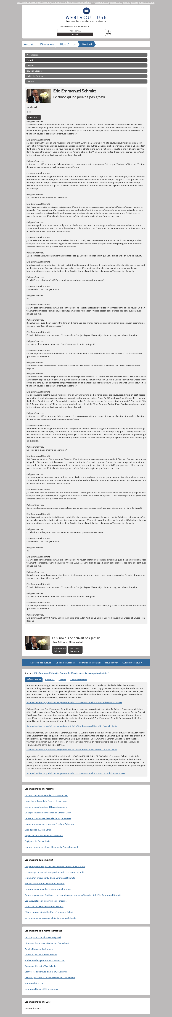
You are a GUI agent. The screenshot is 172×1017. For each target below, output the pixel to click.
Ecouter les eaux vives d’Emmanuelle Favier (46, 971)
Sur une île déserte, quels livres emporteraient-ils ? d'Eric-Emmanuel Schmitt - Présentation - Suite (74, 702)
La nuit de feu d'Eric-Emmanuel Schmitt (44, 906)
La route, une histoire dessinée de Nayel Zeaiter (48, 818)
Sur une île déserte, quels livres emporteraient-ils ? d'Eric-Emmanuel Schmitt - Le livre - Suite (72, 749)
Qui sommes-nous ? (132, 662)
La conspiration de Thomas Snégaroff (43, 937)
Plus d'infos (68, 44)
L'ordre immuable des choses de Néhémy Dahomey (49, 824)
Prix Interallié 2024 (34, 983)
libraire (30, 81)
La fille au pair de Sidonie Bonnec (41, 954)
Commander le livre (60, 650)
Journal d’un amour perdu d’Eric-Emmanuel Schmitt (50, 877)
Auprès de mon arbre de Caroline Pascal (44, 835)
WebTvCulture (102, 2)
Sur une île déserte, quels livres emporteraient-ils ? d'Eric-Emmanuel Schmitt (54, 2)
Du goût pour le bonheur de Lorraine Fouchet (46, 795)
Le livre (134, 2)
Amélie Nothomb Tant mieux (39, 949)
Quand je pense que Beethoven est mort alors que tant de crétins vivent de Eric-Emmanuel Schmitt (73, 895)
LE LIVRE (62, 679)
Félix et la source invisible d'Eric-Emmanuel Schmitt (49, 912)
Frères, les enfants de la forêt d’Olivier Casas (46, 801)
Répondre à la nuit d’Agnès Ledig (41, 966)
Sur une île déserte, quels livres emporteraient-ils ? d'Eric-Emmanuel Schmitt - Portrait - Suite (72, 726)
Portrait (126, 2)
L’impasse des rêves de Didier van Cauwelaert (47, 943)
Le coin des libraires (65, 662)
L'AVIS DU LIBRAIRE (78, 679)
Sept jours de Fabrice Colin (37, 841)
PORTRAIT (50, 679)
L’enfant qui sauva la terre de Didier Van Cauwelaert (50, 977)
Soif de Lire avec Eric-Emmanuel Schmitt (45, 883)
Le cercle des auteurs (40, 662)
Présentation (116, 2)
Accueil (28, 44)
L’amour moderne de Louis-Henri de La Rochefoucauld (51, 847)
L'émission (47, 44)
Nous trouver (111, 662)
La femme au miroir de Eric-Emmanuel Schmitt (48, 889)
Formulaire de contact (89, 662)
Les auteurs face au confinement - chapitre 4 (46, 900)
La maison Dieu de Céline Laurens (41, 989)
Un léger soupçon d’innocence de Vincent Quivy (48, 812)
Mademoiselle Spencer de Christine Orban (45, 960)
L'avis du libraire (146, 2)
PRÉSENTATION (34, 679)
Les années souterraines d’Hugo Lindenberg (46, 807)
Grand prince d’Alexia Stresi (38, 829)
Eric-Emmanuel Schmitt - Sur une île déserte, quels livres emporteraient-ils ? (71, 673)
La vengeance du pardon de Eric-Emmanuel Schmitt (50, 918)
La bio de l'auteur (35, 76)
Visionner (32, 117)
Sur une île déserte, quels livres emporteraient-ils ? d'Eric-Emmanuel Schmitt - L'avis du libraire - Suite (76, 773)
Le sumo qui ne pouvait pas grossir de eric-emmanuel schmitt (54, 872)
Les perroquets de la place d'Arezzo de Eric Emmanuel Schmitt (55, 866)
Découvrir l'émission (75, 650)
